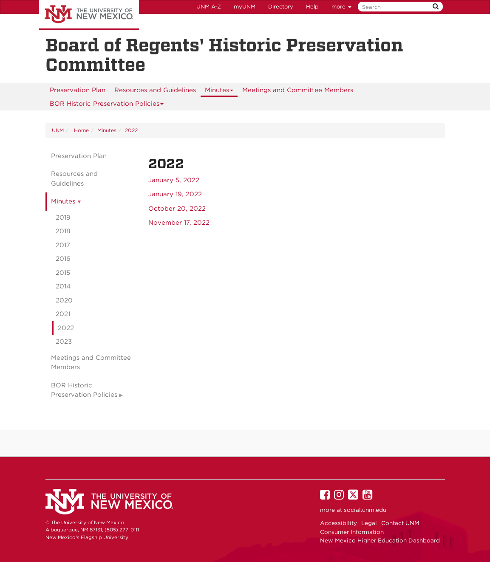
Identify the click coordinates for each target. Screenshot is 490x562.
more (341, 6)
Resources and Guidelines (155, 90)
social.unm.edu (365, 509)
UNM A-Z (208, 6)
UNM (58, 130)
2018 (63, 231)
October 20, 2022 (177, 208)
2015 (63, 273)
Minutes (219, 91)
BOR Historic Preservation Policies (107, 105)
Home (80, 130)
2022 (131, 130)
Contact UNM (400, 523)
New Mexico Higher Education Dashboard (380, 540)
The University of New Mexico (89, 15)
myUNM (244, 6)
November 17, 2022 (179, 222)
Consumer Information (352, 531)
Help (312, 6)
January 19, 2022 (175, 194)
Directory (280, 6)
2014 (63, 286)
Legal (369, 523)
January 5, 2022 (173, 180)
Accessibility (338, 523)
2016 (63, 259)
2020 (64, 300)
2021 (63, 314)
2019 (63, 217)
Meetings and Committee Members (297, 90)
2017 (63, 245)
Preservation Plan (77, 90)
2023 (64, 341)
